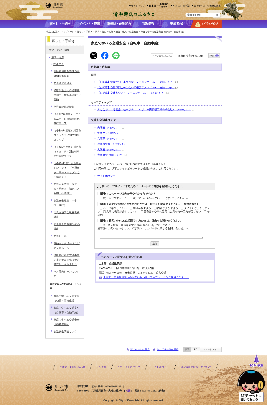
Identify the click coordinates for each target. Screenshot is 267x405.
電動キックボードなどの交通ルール (67, 245)
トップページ (67, 31)
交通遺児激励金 (63, 83)
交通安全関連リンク (65, 331)
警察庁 (110, 133)
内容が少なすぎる (167, 208)
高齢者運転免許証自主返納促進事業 (67, 73)
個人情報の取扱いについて (195, 367)
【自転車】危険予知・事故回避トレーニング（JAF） (137, 82)
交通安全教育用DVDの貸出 (67, 226)
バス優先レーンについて (67, 273)
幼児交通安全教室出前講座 (67, 214)
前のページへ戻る (140, 349)
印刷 (212, 55)
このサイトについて (129, 367)
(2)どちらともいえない (146, 198)
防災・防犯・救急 (104, 31)
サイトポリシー (106, 175)
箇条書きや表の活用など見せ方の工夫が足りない (172, 211)
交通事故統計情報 (64, 107)
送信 (154, 243)
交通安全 (133, 31)
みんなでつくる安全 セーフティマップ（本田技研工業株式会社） (145, 109)
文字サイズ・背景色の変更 (207, 5)
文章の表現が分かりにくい (122, 211)
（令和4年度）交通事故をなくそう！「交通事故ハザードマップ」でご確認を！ (67, 170)
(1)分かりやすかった (115, 198)
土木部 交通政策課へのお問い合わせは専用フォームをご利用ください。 (146, 277)
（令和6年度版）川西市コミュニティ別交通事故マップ (67, 135)
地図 (128, 390)
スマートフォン (211, 349)
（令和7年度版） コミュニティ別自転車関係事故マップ (67, 119)
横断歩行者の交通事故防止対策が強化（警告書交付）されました (67, 260)
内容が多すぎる (142, 208)
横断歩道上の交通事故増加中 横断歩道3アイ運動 (67, 95)
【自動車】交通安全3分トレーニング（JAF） (133, 92)
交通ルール (60, 236)
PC (195, 349)
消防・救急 (121, 31)
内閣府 (110, 127)
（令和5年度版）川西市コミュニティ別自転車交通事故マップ (67, 151)
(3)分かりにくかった (178, 198)
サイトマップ (138, 5)
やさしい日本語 (181, 5)
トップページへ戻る (167, 349)
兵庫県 (110, 138)
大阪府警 (111, 155)
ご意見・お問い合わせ (72, 367)
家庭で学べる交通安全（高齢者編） (67, 322)
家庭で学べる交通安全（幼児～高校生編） (67, 298)
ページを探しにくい (114, 208)
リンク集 (101, 367)
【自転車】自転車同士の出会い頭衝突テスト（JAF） (137, 87)
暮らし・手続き (85, 31)
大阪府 (110, 149)
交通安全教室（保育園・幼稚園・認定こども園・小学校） (67, 189)
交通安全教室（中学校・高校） (65, 202)
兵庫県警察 (113, 144)
